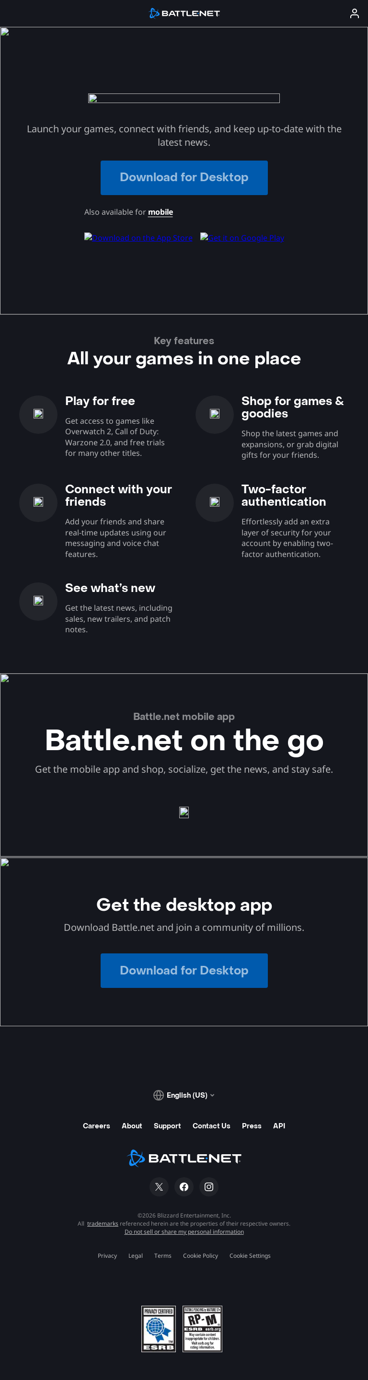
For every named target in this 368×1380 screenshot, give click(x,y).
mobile (160, 212)
